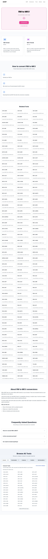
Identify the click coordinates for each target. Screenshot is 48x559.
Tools (36, 1)
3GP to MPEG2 (35, 492)
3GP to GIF (20, 483)
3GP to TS (34, 498)
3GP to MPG (5, 494)
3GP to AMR (20, 474)
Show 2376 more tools (24, 508)
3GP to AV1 (20, 476)
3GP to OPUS (34, 496)
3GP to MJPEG (20, 487)
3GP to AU (5, 476)
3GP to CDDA (34, 478)
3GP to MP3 (34, 490)
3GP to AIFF (34, 472)
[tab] (6, 460)
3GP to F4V (20, 481)
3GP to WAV (20, 501)
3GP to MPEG (20, 492)
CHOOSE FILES (24, 22)
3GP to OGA (5, 496)
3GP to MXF (34, 494)
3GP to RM (5, 498)
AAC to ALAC (34, 503)
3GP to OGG (20, 496)
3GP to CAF (20, 478)
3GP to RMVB (20, 498)
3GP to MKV (34, 487)
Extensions (31, 1)
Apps (44, 1)
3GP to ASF (34, 474)
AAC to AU (20, 505)
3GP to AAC (20, 472)
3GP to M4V (5, 487)
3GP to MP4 (5, 492)
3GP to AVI (5, 478)
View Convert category (40, 465)
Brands (40, 1)
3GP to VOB (5, 501)
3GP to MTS (20, 494)
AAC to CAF (34, 505)
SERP (27, 1)
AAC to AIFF (20, 503)
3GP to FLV (5, 483)
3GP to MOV (5, 490)
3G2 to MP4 (5, 472)
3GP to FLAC (34, 481)
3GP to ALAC (5, 474)
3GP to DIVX (5, 481)
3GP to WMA (5, 503)
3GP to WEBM (34, 501)
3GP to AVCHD (35, 476)
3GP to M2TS (5, 485)
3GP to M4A (20, 485)
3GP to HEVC (34, 483)
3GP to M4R (34, 485)
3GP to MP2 (20, 490)
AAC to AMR (5, 505)
